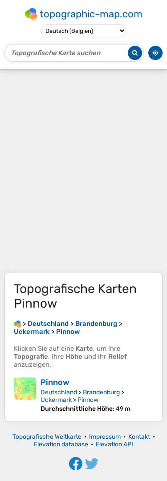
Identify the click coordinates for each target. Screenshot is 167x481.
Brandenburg (101, 392)
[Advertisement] (83, 171)
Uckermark (56, 400)
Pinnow (55, 382)
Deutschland (59, 392)
